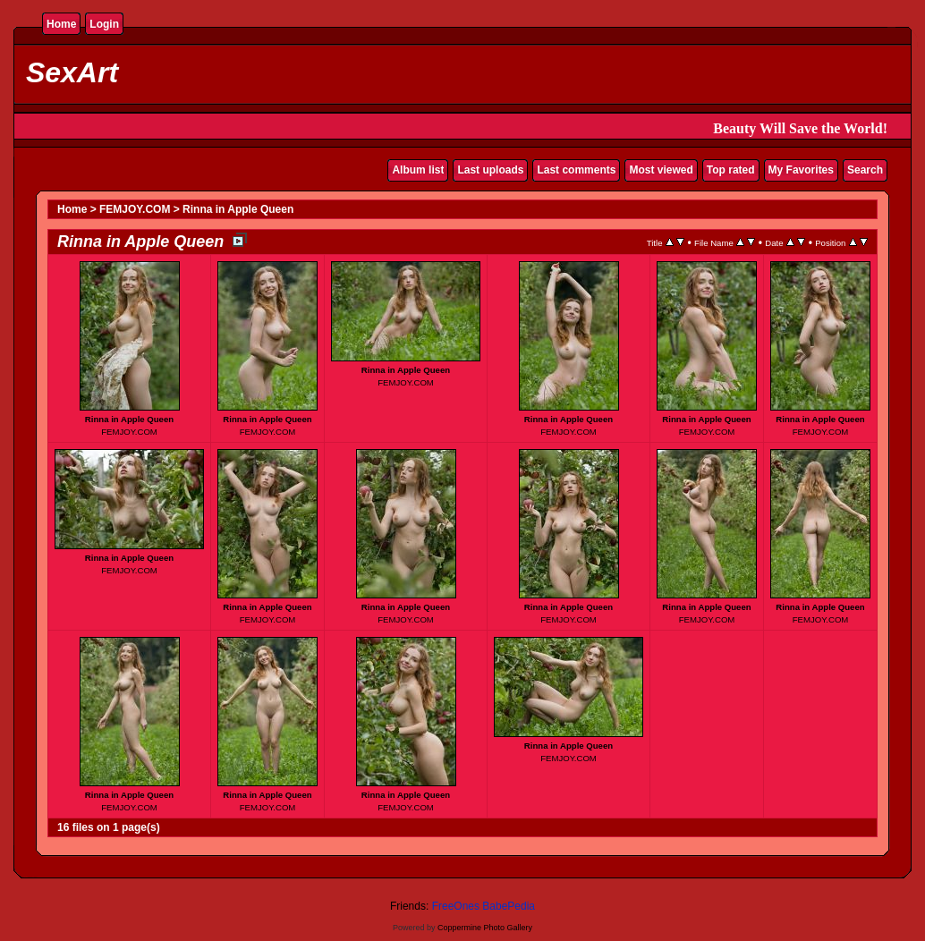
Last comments (576, 170)
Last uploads (490, 170)
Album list (418, 170)
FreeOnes (455, 906)
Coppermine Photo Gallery (484, 927)
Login (104, 24)
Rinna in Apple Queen (237, 209)
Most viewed (660, 170)
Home (61, 24)
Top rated (731, 170)
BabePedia (508, 906)
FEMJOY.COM (134, 209)
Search (865, 170)
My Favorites (801, 170)
